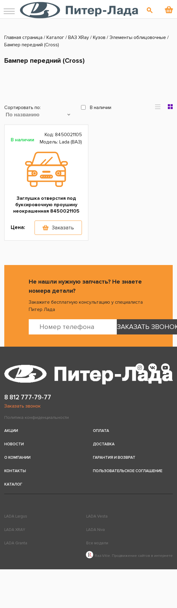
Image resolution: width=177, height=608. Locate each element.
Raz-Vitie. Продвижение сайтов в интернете (129, 555)
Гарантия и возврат (114, 457)
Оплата (101, 430)
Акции (11, 430)
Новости (14, 444)
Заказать (63, 227)
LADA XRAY (14, 529)
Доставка (104, 444)
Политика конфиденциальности (36, 417)
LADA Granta (15, 543)
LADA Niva (95, 529)
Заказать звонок (22, 406)
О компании (17, 457)
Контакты (15, 470)
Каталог (13, 484)
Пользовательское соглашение (127, 470)
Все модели (97, 543)
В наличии (96, 107)
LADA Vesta (97, 516)
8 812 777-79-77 (27, 397)
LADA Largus (15, 516)
